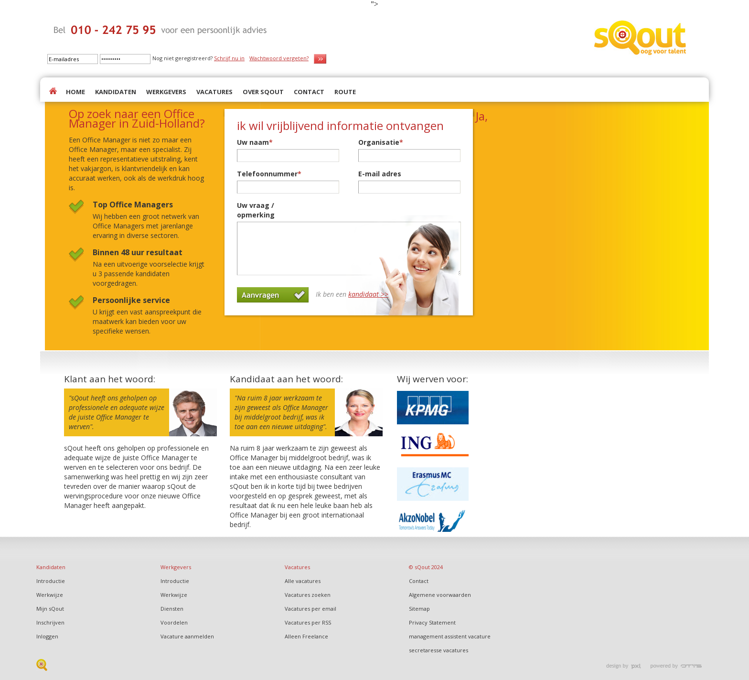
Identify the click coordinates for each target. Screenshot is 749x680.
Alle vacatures (303, 580)
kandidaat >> (368, 294)
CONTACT (309, 91)
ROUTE (345, 91)
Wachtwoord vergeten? (279, 58)
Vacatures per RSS (308, 622)
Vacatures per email (310, 608)
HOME (75, 91)
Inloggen (47, 636)
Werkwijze (49, 594)
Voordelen (174, 622)
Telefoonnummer (269, 173)
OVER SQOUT (263, 91)
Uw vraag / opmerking (256, 210)
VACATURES (214, 91)
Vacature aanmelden (187, 636)
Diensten (171, 608)
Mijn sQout (50, 608)
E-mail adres (379, 173)
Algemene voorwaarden (440, 594)
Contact (418, 580)
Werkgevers (175, 567)
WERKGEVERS (166, 91)
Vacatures (297, 567)
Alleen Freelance (306, 636)
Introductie (50, 580)
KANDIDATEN (115, 91)
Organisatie (380, 142)
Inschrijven (50, 622)
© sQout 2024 (426, 567)
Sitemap (419, 608)
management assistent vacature (450, 636)
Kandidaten (50, 567)
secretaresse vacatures (438, 650)
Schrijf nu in (229, 58)
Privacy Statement (432, 622)
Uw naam (255, 142)
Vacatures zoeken (308, 594)
